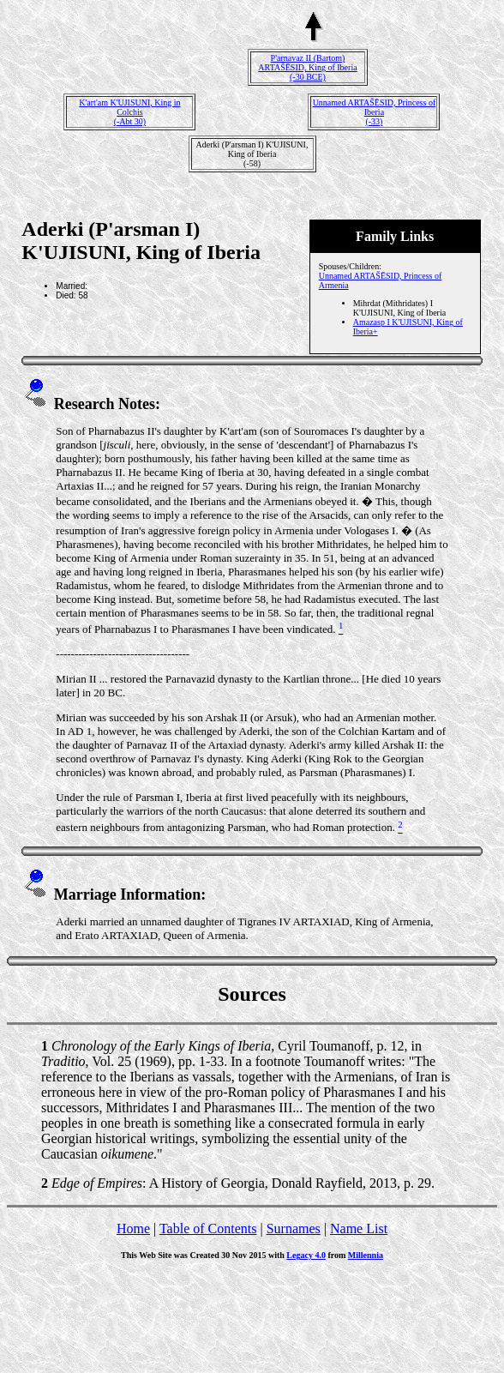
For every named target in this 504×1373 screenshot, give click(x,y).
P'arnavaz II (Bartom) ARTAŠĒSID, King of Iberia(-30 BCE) (307, 67)
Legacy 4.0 (306, 1255)
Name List (358, 1228)
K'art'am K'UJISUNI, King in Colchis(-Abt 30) (129, 112)
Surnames (294, 1228)
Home (133, 1228)
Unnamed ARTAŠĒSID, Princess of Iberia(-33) (374, 112)
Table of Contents (208, 1228)
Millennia (365, 1255)
